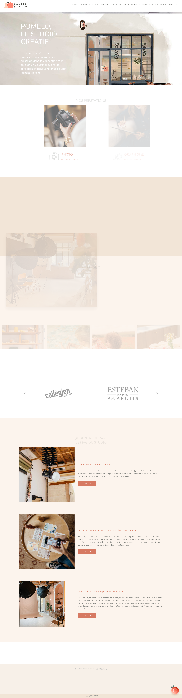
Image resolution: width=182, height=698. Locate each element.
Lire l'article (87, 483)
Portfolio (124, 5)
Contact (173, 5)
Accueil (75, 5)
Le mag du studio (157, 5)
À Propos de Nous (89, 5)
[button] (26, 393)
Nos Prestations (109, 5)
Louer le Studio (139, 5)
